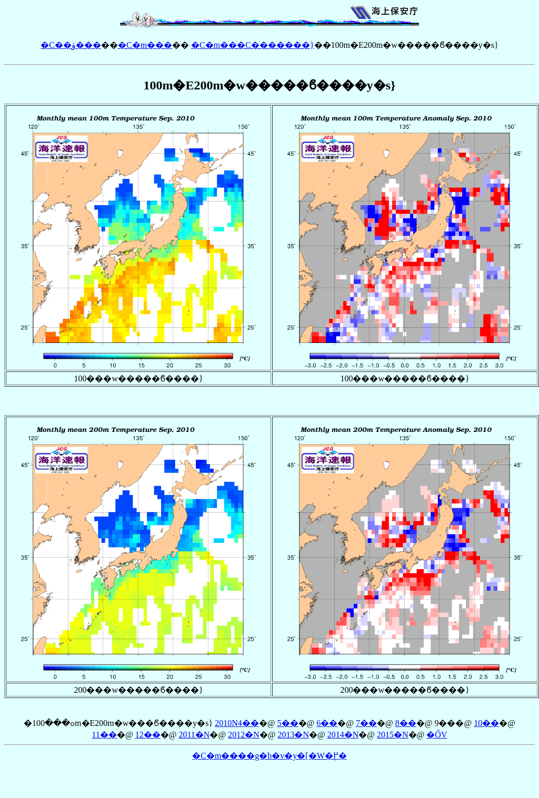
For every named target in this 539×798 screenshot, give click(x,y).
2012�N (243, 734)
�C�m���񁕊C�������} (252, 45)
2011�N (193, 734)
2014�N (343, 734)
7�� (366, 723)
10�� (486, 723)
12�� (148, 734)
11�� (104, 734)
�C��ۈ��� (71, 45)
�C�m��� (145, 45)
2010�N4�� (237, 723)
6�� (326, 723)
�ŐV (436, 734)
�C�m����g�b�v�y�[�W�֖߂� (269, 755)
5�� (287, 723)
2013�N (293, 734)
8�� (405, 723)
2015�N (392, 734)
